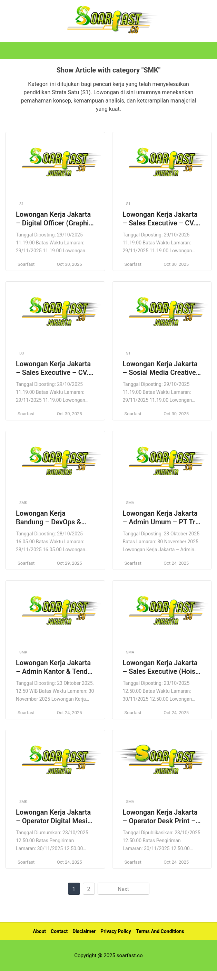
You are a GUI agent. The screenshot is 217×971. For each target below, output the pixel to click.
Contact (59, 931)
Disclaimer (84, 931)
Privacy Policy (115, 931)
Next (123, 889)
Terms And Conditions (160, 931)
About (39, 931)
